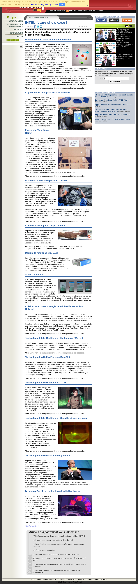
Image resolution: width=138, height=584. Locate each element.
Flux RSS (71, 11)
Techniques (16, 33)
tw (38, 26)
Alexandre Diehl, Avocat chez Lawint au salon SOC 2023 (125, 44)
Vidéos (19, 36)
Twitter (114, 20)
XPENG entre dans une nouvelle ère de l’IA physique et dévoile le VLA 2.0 (111, 110)
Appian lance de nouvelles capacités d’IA (110, 105)
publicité (92, 11)
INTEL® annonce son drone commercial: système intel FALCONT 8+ (59, 536)
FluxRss (127, 20)
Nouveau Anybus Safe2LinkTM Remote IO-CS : (113, 119)
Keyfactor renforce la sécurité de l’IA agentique (112, 115)
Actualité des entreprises (15, 25)
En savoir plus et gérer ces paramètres (44, 5)
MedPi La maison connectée (44, 550)
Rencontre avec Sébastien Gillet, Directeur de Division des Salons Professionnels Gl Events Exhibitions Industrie (124, 34)
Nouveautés (16, 21)
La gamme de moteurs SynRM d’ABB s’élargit (112, 100)
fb (35, 26)
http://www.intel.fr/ (32, 526)
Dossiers (18, 30)
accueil (53, 11)
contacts (100, 11)
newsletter (61, 11)
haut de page (36, 579)
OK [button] (62, 4)
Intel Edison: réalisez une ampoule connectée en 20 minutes (56, 554)
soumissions (82, 11)
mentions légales (100, 579)
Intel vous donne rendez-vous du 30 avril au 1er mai (53, 540)
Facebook (101, 20)
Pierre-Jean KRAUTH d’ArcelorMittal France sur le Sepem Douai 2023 (124, 57)
